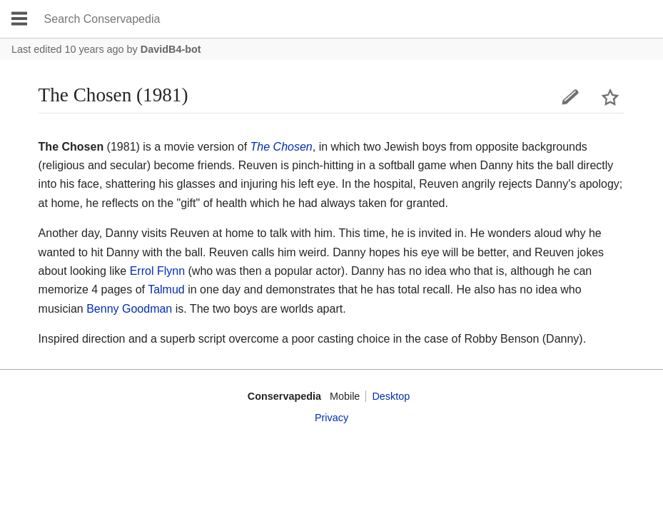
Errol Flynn (157, 271)
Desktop (391, 396)
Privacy (331, 417)
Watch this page (610, 97)
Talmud (166, 289)
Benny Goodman (129, 309)
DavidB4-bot (171, 49)
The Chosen (281, 147)
